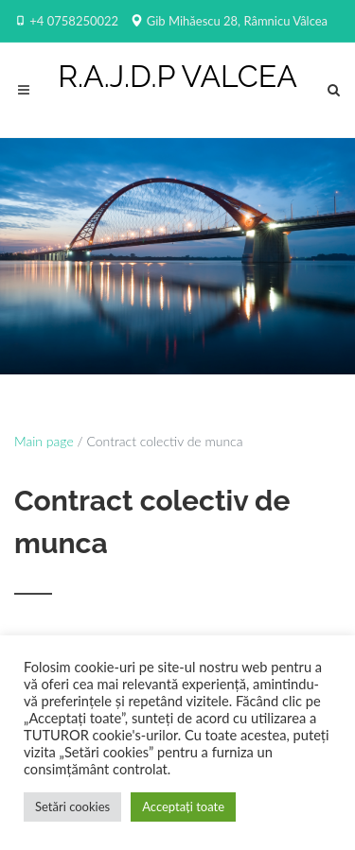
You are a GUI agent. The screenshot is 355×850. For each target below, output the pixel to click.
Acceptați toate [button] (183, 806)
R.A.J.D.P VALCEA (177, 76)
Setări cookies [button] (72, 806)
